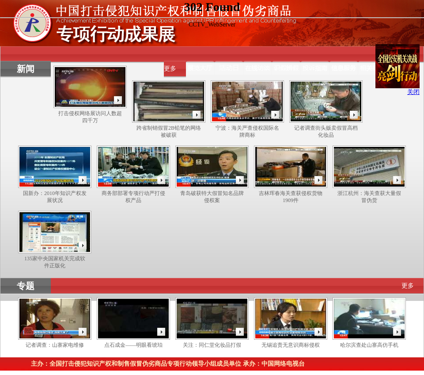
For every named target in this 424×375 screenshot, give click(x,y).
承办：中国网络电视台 (274, 363)
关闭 (413, 92)
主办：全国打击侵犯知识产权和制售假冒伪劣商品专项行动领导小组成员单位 (136, 363)
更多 (170, 68)
